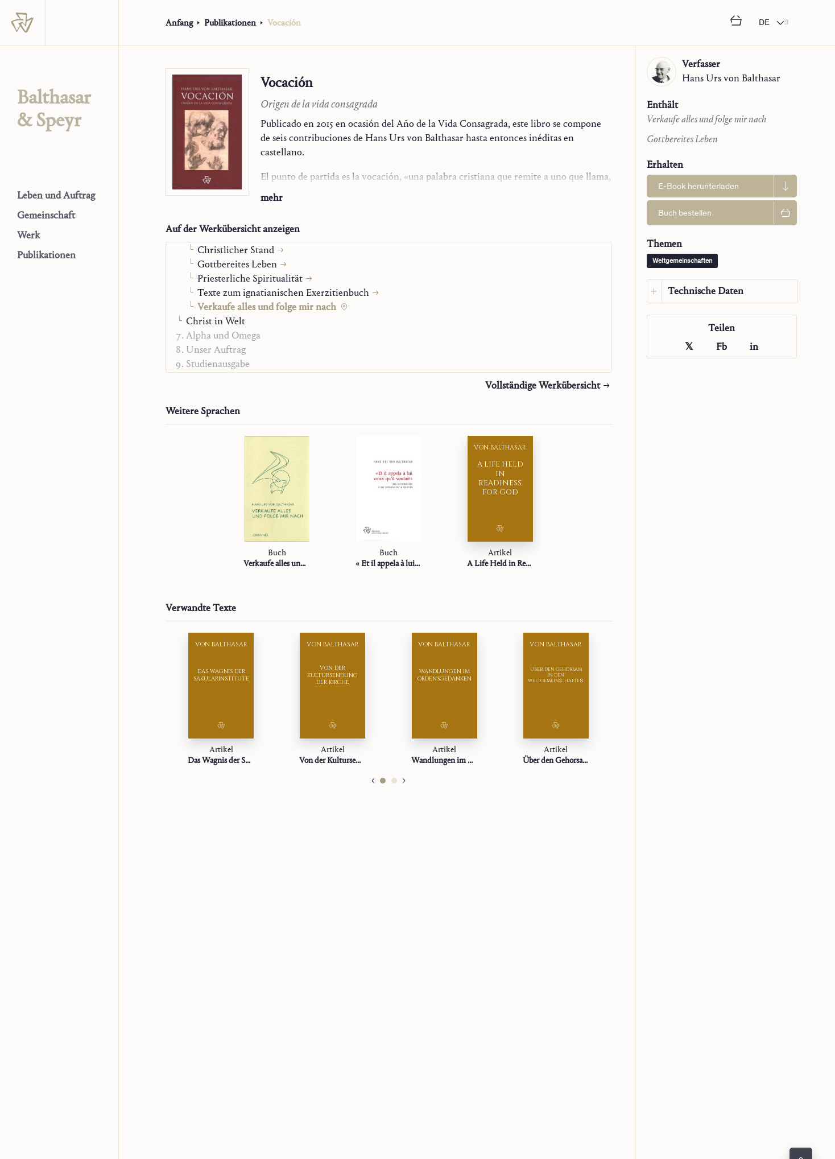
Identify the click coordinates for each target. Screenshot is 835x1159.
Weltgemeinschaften (682, 261)
